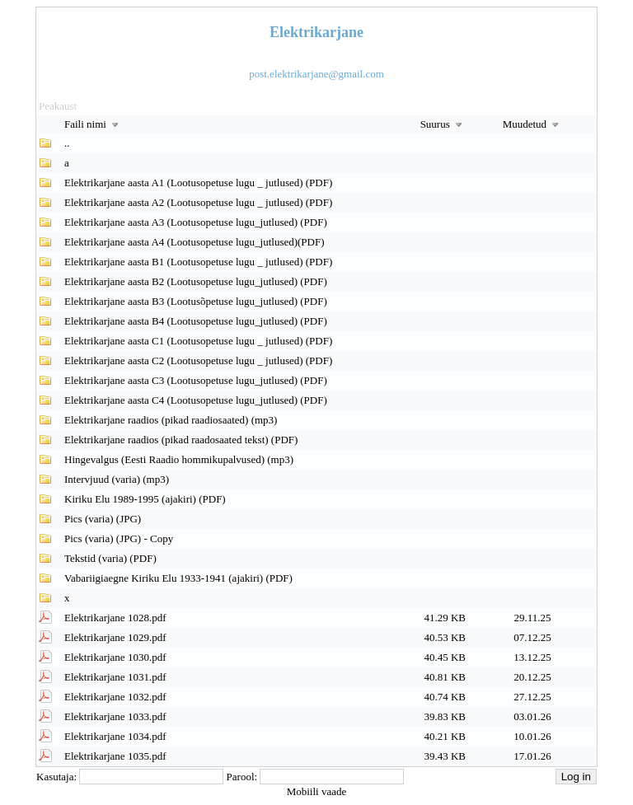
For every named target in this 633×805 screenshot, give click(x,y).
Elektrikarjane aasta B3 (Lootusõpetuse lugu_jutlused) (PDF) (195, 301)
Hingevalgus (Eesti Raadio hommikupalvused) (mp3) (178, 459)
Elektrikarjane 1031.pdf (115, 677)
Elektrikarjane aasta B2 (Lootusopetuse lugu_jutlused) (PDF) (195, 281)
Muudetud (533, 124)
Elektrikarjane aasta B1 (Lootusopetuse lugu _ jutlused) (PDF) (198, 261)
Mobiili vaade (317, 791)
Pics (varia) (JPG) (102, 518)
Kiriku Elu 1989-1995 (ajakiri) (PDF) (145, 499)
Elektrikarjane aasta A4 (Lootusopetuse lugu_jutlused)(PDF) (194, 242)
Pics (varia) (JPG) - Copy (118, 538)
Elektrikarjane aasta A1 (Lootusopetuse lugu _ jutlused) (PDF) (198, 182)
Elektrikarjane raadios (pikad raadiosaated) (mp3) (170, 420)
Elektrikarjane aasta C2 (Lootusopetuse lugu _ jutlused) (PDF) (198, 360)
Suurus (443, 124)
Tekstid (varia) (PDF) (110, 558)
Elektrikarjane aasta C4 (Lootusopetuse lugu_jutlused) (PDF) (195, 400)
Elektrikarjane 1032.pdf (115, 696)
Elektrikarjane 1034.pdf (115, 736)
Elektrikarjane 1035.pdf (115, 756)
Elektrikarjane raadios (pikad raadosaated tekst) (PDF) (181, 439)
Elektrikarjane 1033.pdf (115, 716)
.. (67, 143)
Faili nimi (93, 124)
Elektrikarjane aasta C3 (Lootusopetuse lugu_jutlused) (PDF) (195, 380)
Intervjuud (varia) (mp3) (116, 479)
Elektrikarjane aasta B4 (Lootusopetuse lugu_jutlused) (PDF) (195, 321)
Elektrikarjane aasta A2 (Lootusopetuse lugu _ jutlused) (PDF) (198, 202)
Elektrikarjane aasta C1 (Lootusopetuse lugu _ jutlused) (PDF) (198, 341)
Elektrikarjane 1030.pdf (115, 657)
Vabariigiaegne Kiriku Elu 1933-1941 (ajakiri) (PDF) (178, 578)
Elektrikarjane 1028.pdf (115, 617)
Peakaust (58, 106)
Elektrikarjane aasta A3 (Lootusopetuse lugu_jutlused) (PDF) (195, 222)
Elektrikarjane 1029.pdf (115, 637)
